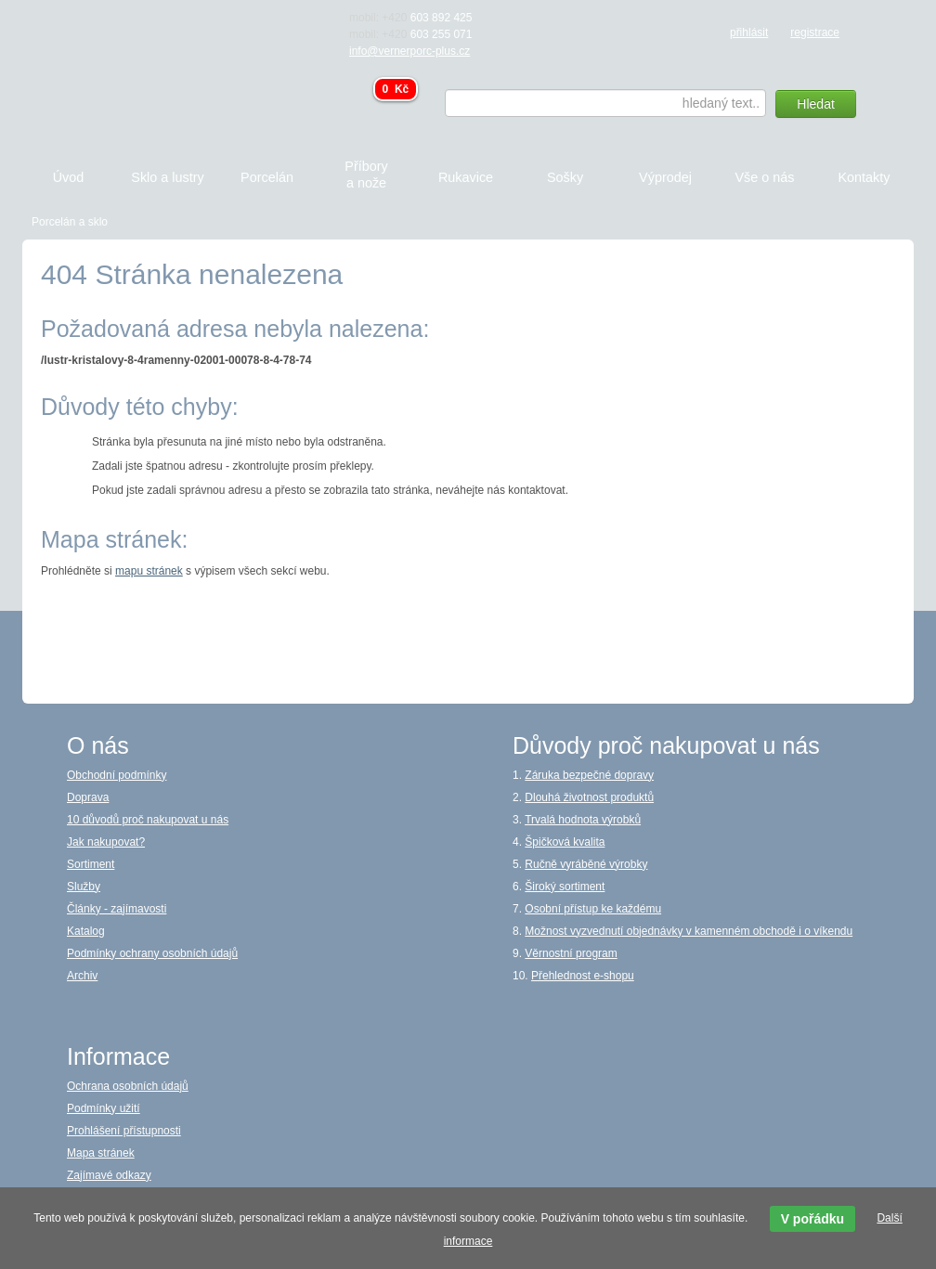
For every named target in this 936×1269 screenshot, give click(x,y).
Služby (83, 886)
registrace (814, 32)
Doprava (88, 797)
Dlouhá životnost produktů (589, 797)
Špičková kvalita (564, 841)
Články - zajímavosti (116, 908)
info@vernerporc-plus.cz (409, 51)
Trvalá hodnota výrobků (583, 819)
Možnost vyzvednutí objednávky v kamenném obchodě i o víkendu (688, 931)
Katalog (86, 931)
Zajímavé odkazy (109, 1175)
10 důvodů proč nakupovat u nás (147, 819)
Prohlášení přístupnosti (124, 1130)
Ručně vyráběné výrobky (586, 864)
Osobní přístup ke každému (593, 908)
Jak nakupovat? (106, 841)
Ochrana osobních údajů (127, 1086)
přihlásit (749, 32)
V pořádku (812, 1218)
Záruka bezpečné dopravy (589, 775)
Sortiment (90, 864)
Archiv (82, 975)
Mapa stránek (101, 1152)
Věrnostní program (571, 953)
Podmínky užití (103, 1108)
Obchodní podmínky (116, 775)
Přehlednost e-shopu (582, 975)
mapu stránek (149, 570)
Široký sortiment (564, 886)
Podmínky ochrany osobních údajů (152, 953)
